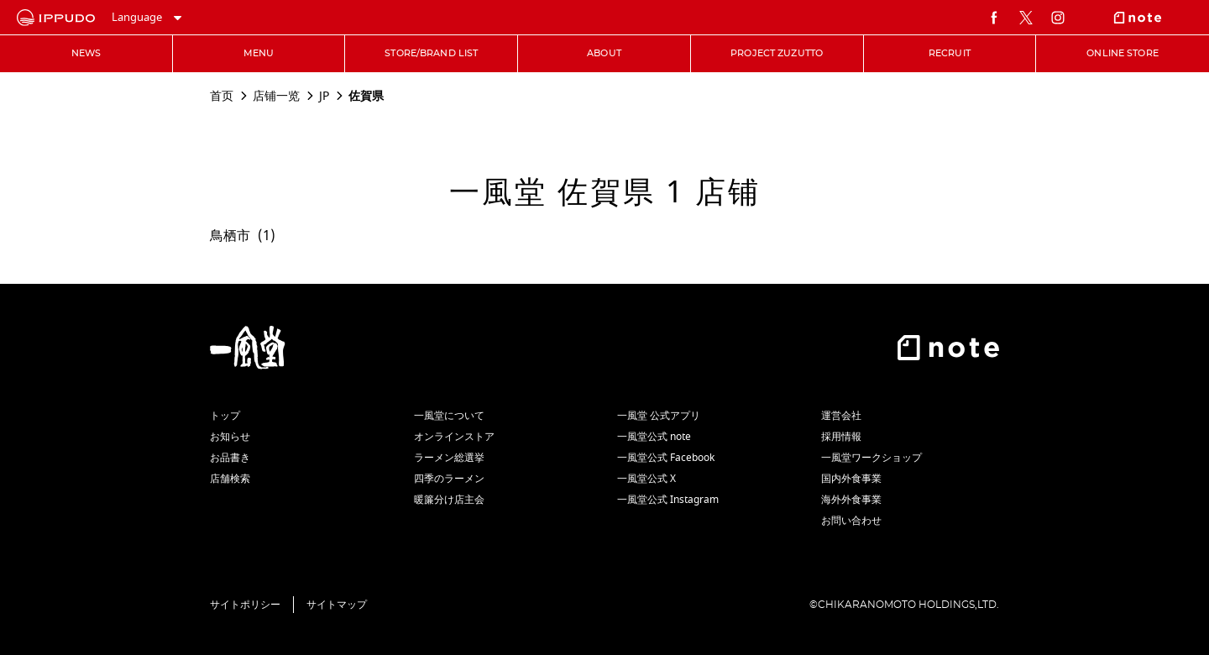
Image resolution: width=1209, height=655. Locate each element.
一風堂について (449, 415)
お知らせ (230, 436)
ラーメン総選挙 (449, 457)
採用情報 (841, 436)
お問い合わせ (851, 520)
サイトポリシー (245, 604)
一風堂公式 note (654, 436)
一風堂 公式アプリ (658, 415)
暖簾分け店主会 (449, 499)
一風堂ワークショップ (871, 457)
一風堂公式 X (646, 478)
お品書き (230, 457)
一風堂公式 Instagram (668, 499)
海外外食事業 (851, 499)
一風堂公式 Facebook (665, 457)
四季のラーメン (449, 478)
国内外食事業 (851, 478)
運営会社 (841, 415)
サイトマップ (336, 604)
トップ (225, 415)
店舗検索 (230, 478)
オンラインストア (454, 436)
